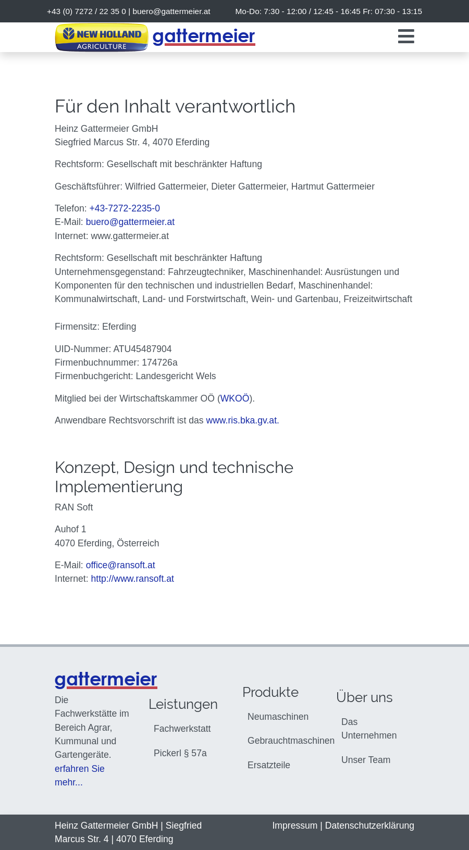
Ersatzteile (269, 765)
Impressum (294, 825)
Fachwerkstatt (182, 728)
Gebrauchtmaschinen (284, 740)
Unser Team (366, 760)
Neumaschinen (278, 716)
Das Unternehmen (369, 729)
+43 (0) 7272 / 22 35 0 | (129, 11)
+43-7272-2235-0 (125, 208)
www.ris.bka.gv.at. (242, 420)
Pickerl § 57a (180, 753)
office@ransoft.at (120, 565)
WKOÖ (235, 398)
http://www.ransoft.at (132, 578)
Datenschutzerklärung (369, 825)
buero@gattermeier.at (171, 11)
